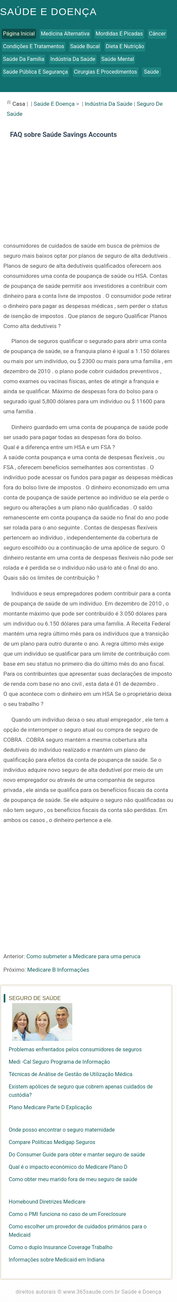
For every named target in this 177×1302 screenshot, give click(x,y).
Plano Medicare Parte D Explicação (50, 1107)
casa (18, 103)
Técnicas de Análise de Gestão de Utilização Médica (70, 1074)
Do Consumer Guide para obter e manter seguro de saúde (77, 1154)
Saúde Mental (117, 59)
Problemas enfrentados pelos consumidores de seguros (75, 1049)
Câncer (157, 33)
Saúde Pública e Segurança (35, 72)
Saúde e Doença (48, 11)
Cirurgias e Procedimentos (105, 72)
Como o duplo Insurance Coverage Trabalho (60, 1247)
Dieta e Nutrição (125, 46)
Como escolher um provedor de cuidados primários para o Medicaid (78, 1230)
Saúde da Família (23, 59)
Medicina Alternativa (65, 33)
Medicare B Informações (58, 969)
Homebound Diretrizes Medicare (47, 1202)
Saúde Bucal (85, 46)
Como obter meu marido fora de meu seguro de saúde (73, 1179)
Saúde (151, 72)
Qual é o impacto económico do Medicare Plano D (68, 1167)
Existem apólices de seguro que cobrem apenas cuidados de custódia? (81, 1090)
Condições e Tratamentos (33, 46)
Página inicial (19, 33)
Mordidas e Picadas (119, 33)
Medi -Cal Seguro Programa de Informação (59, 1062)
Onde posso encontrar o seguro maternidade (62, 1130)
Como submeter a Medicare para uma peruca (83, 956)
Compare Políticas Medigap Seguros (52, 1142)
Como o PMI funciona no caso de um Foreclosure (67, 1214)
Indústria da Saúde (72, 59)
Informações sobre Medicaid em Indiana (57, 1259)
